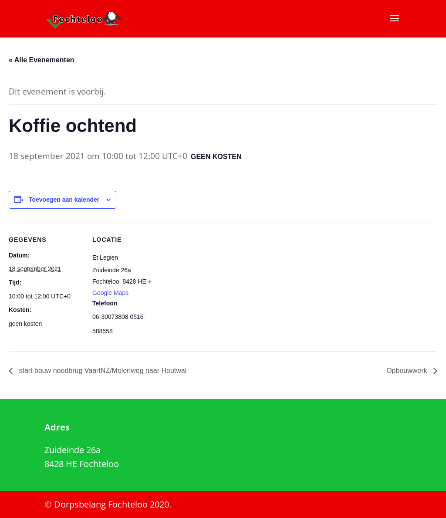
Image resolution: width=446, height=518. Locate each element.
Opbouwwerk (407, 370)
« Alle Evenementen (41, 60)
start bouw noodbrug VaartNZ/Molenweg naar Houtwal (101, 370)
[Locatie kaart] (222, 283)
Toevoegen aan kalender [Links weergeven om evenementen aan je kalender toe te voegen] (64, 199)
